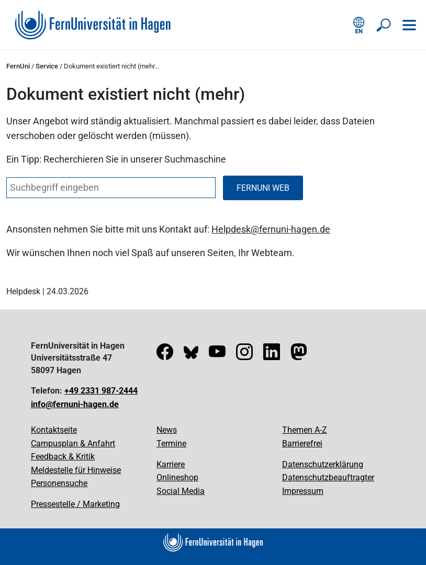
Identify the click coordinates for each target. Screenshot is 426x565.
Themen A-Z (304, 430)
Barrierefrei (302, 443)
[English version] (359, 25)
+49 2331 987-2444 (101, 391)
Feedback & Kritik (63, 457)
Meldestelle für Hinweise (76, 470)
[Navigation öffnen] (409, 25)
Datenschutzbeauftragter (328, 477)
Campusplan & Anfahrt (73, 443)
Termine (171, 443)
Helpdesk (231, 229)
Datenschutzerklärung (322, 464)
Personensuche (59, 483)
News (166, 430)
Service (47, 66)
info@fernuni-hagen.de (75, 404)
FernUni (18, 66)
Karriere (170, 464)
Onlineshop (177, 477)
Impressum (302, 491)
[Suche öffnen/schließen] (384, 25)
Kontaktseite (54, 430)
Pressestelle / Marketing (75, 504)
